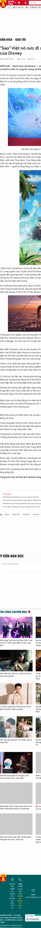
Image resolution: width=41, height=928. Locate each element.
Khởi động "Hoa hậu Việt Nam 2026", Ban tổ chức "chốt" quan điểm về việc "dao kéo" (16, 642)
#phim (7, 514)
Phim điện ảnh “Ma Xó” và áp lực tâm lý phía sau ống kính (15, 675)
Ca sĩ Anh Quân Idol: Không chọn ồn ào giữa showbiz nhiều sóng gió (15, 708)
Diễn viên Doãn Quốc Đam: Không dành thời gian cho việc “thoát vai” (15, 838)
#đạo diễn (16, 514)
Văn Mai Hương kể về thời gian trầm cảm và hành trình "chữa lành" (14, 777)
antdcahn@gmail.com (33, 897)
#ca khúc (36, 514)
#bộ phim (26, 514)
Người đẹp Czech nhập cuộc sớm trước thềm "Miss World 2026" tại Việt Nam (16, 807)
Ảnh (26, 7)
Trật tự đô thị (17, 7)
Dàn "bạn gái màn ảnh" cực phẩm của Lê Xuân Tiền (16, 741)
